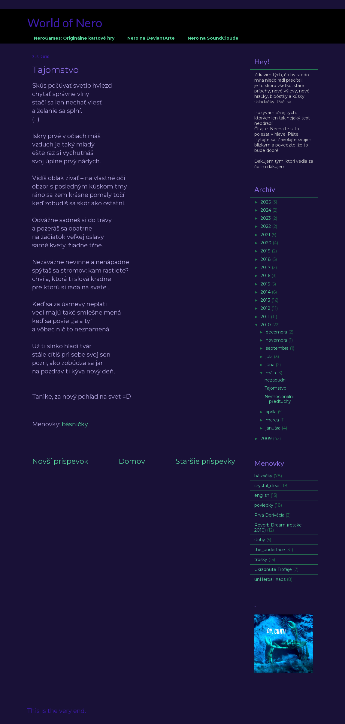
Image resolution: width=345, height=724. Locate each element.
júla (270, 356)
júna (271, 364)
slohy (259, 539)
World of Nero (64, 23)
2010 (266, 324)
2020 (267, 243)
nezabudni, (276, 380)
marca (273, 420)
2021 (266, 234)
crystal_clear (267, 485)
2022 (266, 226)
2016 (266, 275)
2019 (266, 251)
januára (274, 428)
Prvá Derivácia (269, 515)
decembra (277, 332)
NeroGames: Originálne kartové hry (74, 38)
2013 (266, 300)
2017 (266, 267)
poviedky (263, 505)
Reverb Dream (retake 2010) (278, 527)
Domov (132, 461)
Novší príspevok (60, 461)
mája (271, 373)
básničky (75, 424)
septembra (278, 348)
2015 (266, 284)
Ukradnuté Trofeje (273, 569)
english (261, 495)
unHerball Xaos (270, 579)
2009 (267, 438)
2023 (266, 218)
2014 (266, 292)
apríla (272, 412)
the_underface (269, 549)
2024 (266, 210)
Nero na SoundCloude (213, 38)
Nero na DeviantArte (151, 38)
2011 (266, 316)
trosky (260, 559)
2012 (266, 308)
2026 (266, 202)
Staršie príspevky (205, 461)
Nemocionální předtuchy (279, 399)
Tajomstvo (275, 388)
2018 (266, 259)
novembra (277, 340)
